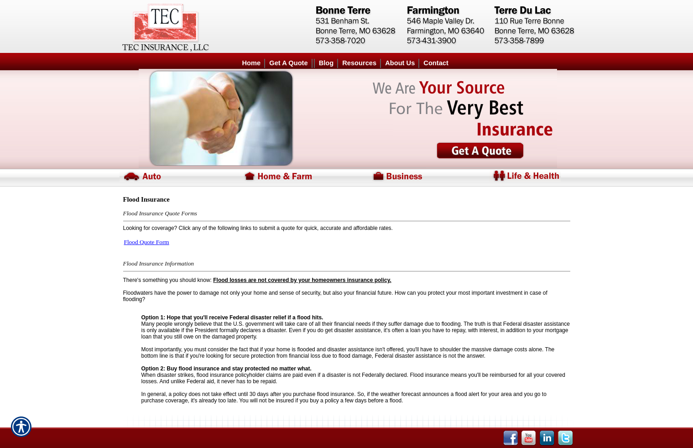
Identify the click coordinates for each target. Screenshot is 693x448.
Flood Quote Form (146, 242)
